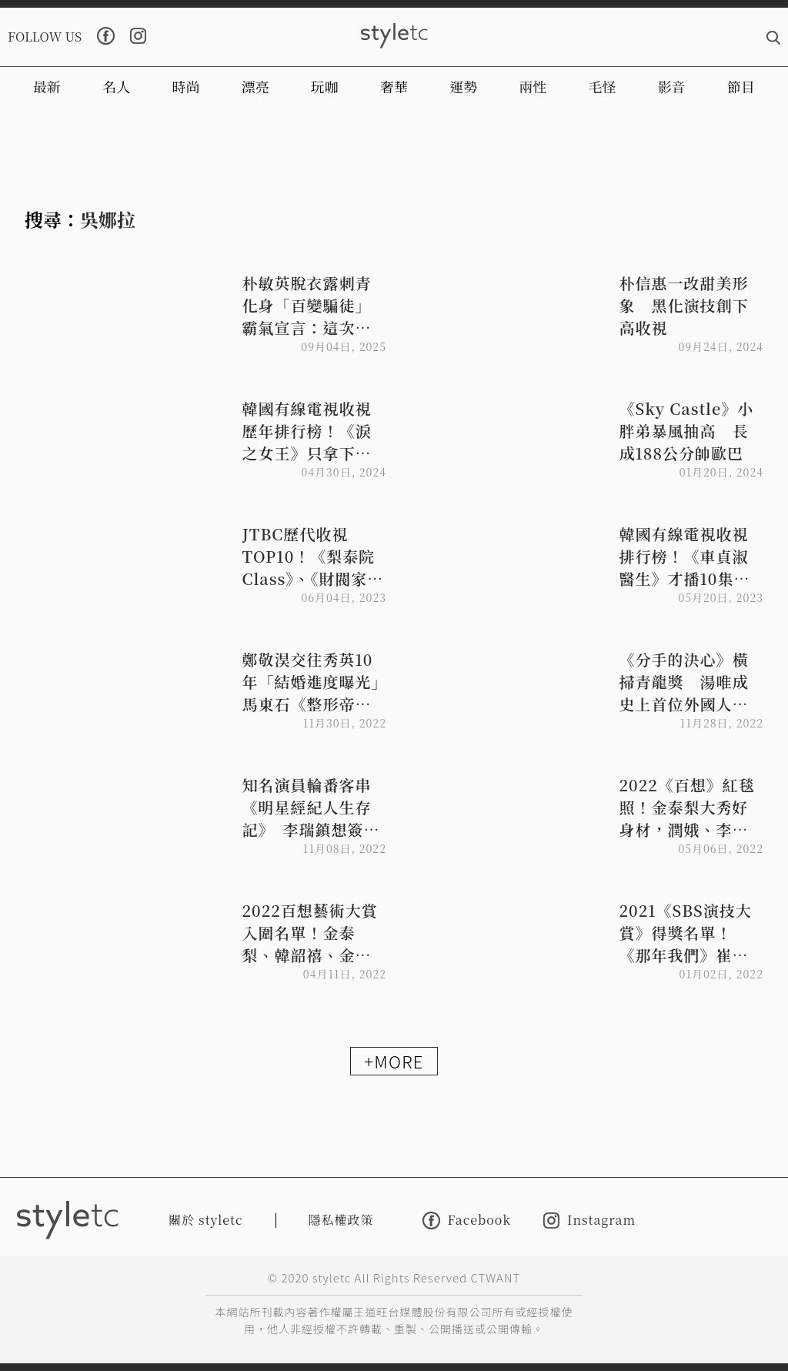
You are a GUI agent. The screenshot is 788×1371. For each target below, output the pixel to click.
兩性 (532, 86)
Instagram (589, 1220)
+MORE (393, 1060)
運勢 (463, 86)
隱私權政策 (341, 1220)
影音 (672, 86)
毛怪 (602, 86)
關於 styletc (206, 1220)
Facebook (466, 1220)
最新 (47, 86)
